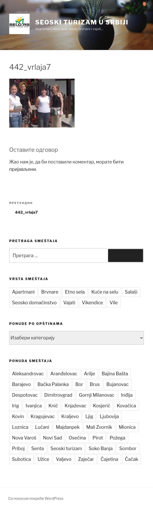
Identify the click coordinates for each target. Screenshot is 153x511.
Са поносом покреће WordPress (35, 498)
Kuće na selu (104, 292)
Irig (15, 405)
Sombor (127, 448)
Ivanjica (34, 405)
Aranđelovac (63, 373)
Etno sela (75, 292)
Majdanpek (68, 427)
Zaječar (86, 459)
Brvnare (49, 292)
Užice (43, 459)
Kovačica (126, 405)
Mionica (127, 427)
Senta (37, 448)
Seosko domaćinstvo (34, 302)
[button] (19, 24)
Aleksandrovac (28, 373)
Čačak (131, 459)
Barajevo (21, 384)
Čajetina (109, 459)
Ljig (89, 416)
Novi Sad (52, 437)
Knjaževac (75, 405)
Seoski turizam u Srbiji (81, 22)
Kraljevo (70, 416)
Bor (79, 384)
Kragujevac (43, 416)
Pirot (97, 437)
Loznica (20, 427)
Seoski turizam (66, 448)
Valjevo (64, 459)
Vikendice (92, 302)
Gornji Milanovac (96, 395)
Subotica (21, 459)
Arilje (89, 373)
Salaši (131, 292)
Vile (114, 302)
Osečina (77, 437)
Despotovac (25, 395)
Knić (53, 405)
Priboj (18, 448)
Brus (95, 384)
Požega (117, 437)
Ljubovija (109, 416)
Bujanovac (117, 384)
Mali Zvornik (99, 427)
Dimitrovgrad (58, 395)
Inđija (127, 395)
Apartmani (23, 292)
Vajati (69, 302)
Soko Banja (101, 448)
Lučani (42, 427)
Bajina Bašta (115, 373)
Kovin (18, 416)
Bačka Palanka (53, 384)
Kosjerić (101, 405)
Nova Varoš (24, 437)
